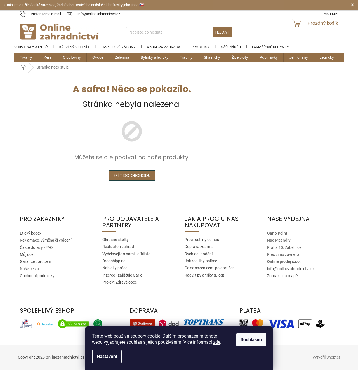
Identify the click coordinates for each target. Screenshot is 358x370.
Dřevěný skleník (74, 47)
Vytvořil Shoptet (326, 357)
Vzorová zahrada (163, 47)
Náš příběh (231, 47)
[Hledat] (179, 32)
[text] (43, 14)
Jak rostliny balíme (201, 261)
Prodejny (200, 47)
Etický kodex (30, 233)
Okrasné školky (115, 239)
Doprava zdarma (199, 246)
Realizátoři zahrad (118, 246)
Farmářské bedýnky (270, 47)
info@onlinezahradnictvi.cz (290, 268)
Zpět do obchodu (131, 175)
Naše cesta (29, 268)
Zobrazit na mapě (282, 275)
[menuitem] (26, 57)
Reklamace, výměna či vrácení (45, 240)
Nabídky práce (114, 268)
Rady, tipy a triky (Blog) (204, 275)
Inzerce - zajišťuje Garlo (122, 275)
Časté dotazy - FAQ (36, 247)
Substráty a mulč (31, 47)
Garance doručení (35, 261)
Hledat (222, 32)
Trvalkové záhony (118, 47)
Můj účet (27, 254)
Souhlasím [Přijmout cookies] (251, 339)
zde (216, 342)
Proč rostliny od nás (202, 239)
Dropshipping (114, 261)
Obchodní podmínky (37, 275)
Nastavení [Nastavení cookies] (107, 356)
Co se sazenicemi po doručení (210, 268)
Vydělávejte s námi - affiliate (126, 254)
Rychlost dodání (199, 254)
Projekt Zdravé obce (119, 282)
